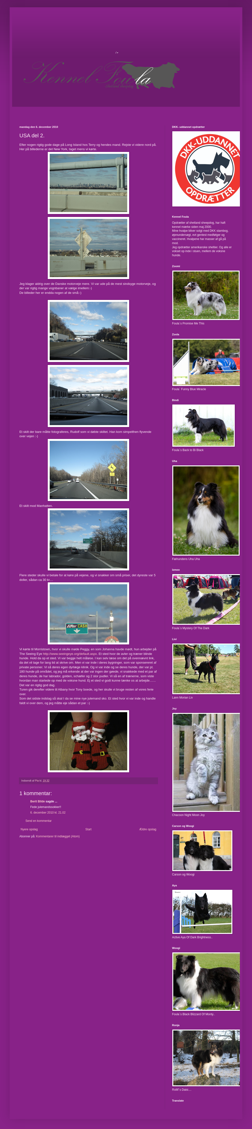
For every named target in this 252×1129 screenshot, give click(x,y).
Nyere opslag (29, 829)
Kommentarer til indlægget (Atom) (58, 836)
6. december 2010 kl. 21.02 (47, 812)
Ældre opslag (147, 829)
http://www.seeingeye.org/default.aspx (70, 654)
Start (88, 829)
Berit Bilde (37, 801)
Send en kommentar (38, 821)
